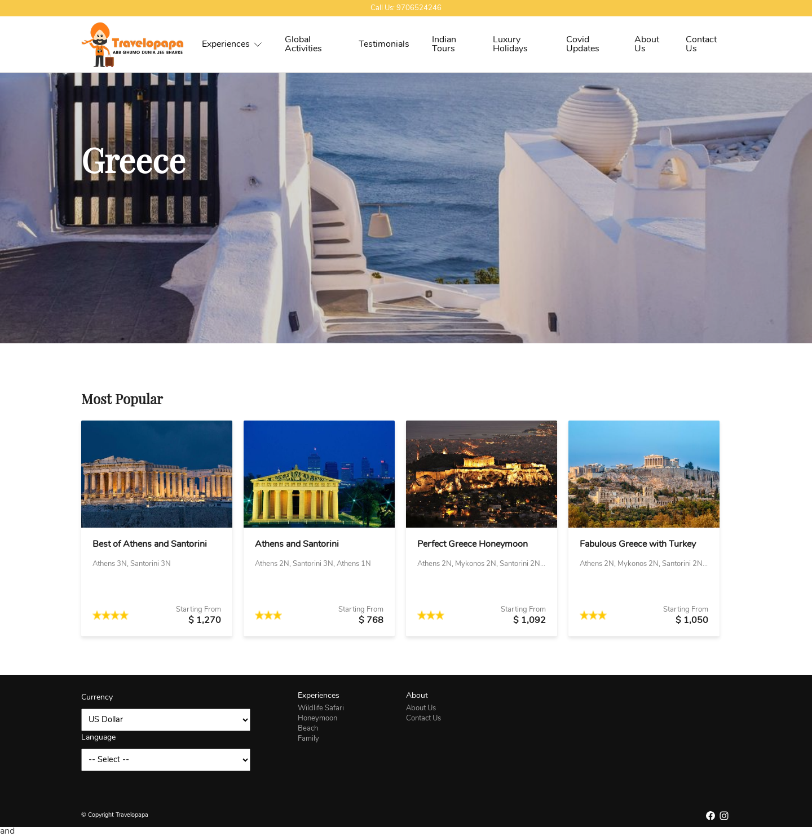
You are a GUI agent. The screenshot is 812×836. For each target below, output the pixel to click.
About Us (646, 45)
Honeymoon (317, 718)
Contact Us (701, 45)
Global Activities (303, 45)
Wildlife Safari (321, 708)
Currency (97, 697)
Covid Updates (582, 45)
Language (98, 737)
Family (308, 738)
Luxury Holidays (510, 45)
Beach (308, 728)
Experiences (232, 44)
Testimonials (384, 44)
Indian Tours (444, 45)
